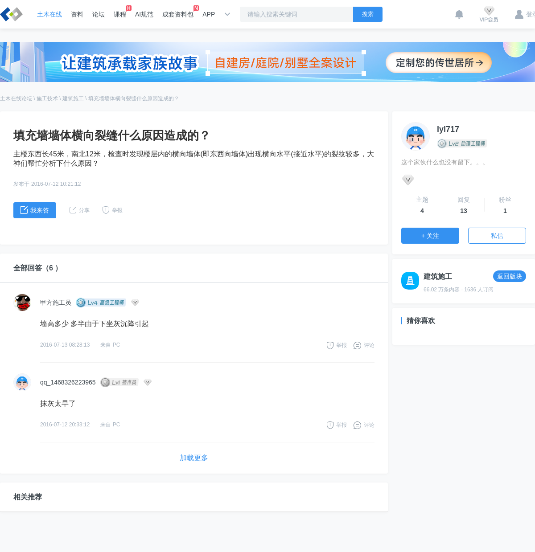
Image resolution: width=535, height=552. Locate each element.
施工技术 (47, 98)
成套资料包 (177, 11)
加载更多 (194, 458)
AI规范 (144, 14)
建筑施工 (73, 98)
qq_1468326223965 (68, 382)
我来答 (34, 210)
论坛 (98, 14)
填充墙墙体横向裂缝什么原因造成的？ (133, 98)
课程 (120, 11)
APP (208, 14)
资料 (77, 14)
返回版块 (509, 276)
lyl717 (448, 129)
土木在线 (49, 14)
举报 (341, 345)
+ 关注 (430, 235)
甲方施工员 (55, 302)
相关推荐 (27, 497)
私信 (497, 235)
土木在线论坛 (16, 98)
